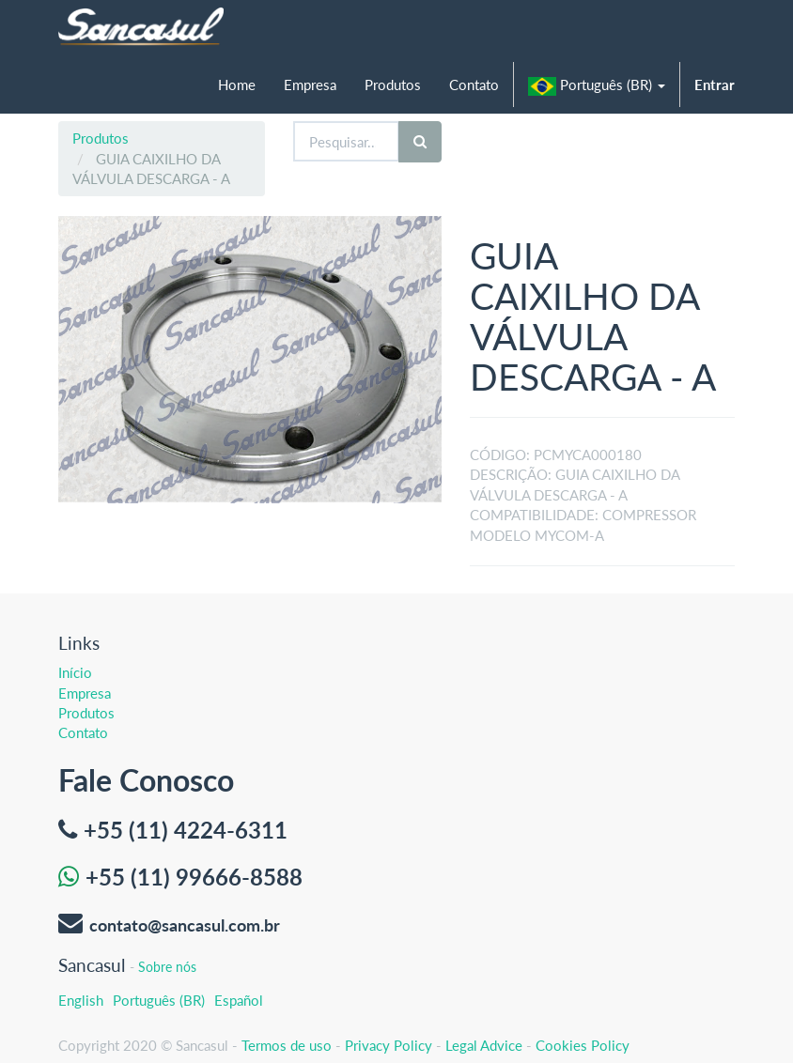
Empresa (84, 693)
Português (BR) (159, 1000)
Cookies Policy (583, 1045)
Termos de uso (286, 1045)
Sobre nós (167, 967)
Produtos (100, 138)
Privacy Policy (388, 1045)
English (80, 1000)
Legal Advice (483, 1045)
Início (75, 672)
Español (238, 1000)
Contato (83, 732)
